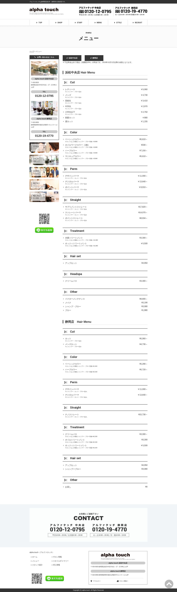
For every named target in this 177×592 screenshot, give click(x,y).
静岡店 (94, 58)
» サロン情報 (57, 557)
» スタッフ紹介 (37, 565)
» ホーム (34, 557)
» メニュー (35, 561)
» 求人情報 (56, 565)
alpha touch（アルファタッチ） (42, 552)
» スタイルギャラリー (60, 561)
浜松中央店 (72, 58)
